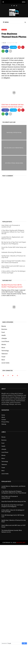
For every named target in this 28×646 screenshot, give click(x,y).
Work (3, 360)
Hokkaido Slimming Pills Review (11, 252)
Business (4, 329)
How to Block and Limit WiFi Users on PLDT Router (13, 267)
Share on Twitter (13, 48)
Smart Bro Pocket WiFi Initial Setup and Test (13, 248)
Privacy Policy (5, 422)
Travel (3, 357)
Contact (3, 419)
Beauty (3, 326)
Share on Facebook (5, 48)
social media (5, 363)
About (3, 417)
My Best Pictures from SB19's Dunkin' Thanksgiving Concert (11, 286)
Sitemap (3, 424)
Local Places (5, 341)
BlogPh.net (21, 542)
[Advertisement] (14, 593)
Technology (5, 350)
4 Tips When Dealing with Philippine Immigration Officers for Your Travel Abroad (12, 231)
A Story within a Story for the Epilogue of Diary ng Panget (13, 272)
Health (3, 335)
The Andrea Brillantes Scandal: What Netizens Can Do (11, 531)
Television (4, 354)
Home (3, 415)
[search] (11, 643)
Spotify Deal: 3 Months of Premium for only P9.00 (13, 256)
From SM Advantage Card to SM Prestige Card (12, 516)
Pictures (4, 29)
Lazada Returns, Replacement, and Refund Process (12, 238)
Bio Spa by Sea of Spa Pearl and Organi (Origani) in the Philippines (13, 243)
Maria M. (4, 42)
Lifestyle (4, 338)
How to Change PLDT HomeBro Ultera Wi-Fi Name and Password (13, 261)
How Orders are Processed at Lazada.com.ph (10, 226)
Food (3, 332)
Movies (3, 344)
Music (3, 347)
